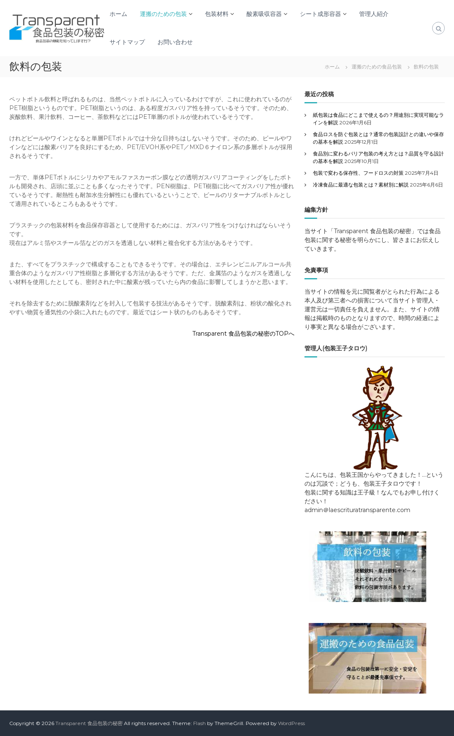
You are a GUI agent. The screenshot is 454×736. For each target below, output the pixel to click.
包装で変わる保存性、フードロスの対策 (358, 173)
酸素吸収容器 (264, 14)
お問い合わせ (175, 42)
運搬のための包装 (163, 14)
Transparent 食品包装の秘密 (89, 723)
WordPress (291, 723)
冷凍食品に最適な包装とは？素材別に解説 (361, 184)
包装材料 (216, 14)
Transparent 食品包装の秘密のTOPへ (243, 333)
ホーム (118, 14)
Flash (199, 723)
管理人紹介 (373, 14)
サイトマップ (127, 42)
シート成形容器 (320, 14)
